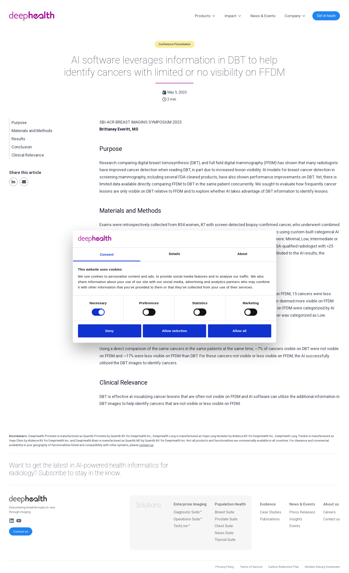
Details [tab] (174, 254)
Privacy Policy (224, 566)
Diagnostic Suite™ (188, 512)
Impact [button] (232, 16)
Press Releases (302, 512)
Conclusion (22, 147)
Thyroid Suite (225, 540)
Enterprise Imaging (190, 504)
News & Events (263, 16)
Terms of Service (251, 566)
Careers (329, 512)
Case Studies (270, 512)
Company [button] (295, 16)
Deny (109, 331)
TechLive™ (182, 526)
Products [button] (205, 16)
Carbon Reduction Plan (283, 566)
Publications (270, 519)
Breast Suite (224, 512)
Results (18, 138)
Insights (295, 519)
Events (294, 526)
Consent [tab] (107, 254)
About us (331, 504)
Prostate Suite (226, 519)
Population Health (230, 504)
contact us (146, 445)
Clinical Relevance (28, 155)
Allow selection (174, 331)
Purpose (19, 122)
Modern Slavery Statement (322, 566)
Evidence (268, 504)
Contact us (20, 531)
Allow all (240, 331)
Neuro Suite (224, 533)
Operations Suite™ (188, 519)
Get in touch (326, 16)
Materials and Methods (32, 130)
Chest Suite (224, 526)
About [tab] (242, 254)
